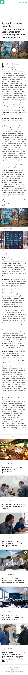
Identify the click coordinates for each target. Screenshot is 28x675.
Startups (21, 2)
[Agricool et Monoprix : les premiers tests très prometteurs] (14, 449)
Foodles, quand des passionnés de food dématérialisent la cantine (13, 506)
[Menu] (26, 2)
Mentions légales (14, 669)
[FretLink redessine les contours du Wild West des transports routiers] (14, 523)
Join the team (14, 672)
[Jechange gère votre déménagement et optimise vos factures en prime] (14, 597)
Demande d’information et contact (14, 671)
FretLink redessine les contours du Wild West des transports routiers (12, 543)
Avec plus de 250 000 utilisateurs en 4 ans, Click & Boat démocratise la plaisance (13, 580)
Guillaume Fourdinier (8, 68)
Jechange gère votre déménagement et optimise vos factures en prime (12, 617)
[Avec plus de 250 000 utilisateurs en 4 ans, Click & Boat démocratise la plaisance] (14, 560)
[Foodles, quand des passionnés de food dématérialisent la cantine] (14, 486)
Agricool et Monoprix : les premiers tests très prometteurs (12, 469)
